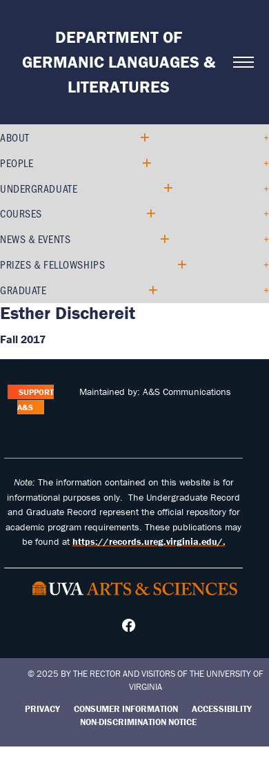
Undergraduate (38, 188)
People (16, 162)
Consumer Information (126, 709)
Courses (21, 213)
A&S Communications (187, 391)
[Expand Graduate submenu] (152, 290)
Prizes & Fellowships (52, 264)
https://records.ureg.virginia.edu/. (149, 541)
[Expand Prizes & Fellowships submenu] (181, 265)
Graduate (23, 289)
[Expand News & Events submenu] (163, 239)
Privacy (42, 709)
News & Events (35, 238)
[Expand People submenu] (145, 163)
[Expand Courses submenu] (150, 214)
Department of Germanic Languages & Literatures (118, 62)
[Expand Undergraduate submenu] (167, 188)
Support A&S (35, 399)
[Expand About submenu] (143, 138)
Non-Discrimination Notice (138, 722)
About (15, 137)
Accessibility (222, 709)
